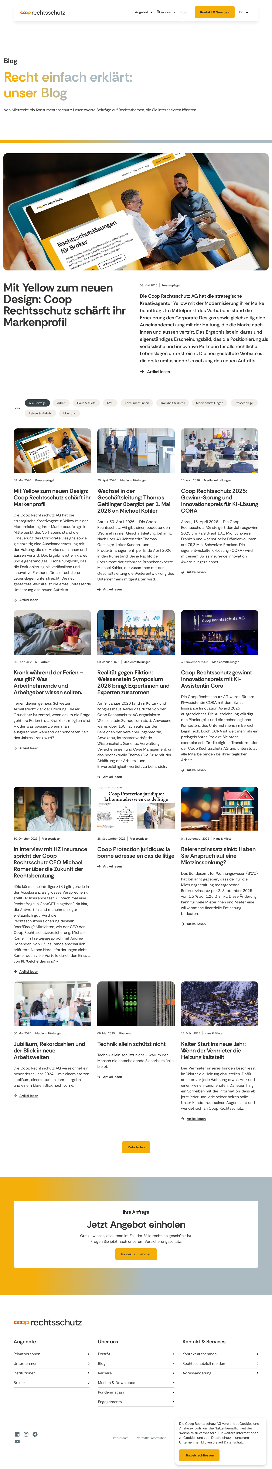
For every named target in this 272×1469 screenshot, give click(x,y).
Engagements (110, 1401)
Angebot (144, 12)
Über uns (166, 12)
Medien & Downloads (116, 1382)
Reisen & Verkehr (40, 413)
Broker (19, 1382)
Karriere (105, 1373)
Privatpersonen (27, 1354)
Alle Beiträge (37, 403)
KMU (110, 403)
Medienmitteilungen (209, 403)
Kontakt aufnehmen (200, 1354)
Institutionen (24, 1373)
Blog (183, 12)
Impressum (121, 1438)
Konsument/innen (137, 403)
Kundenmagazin (111, 1392)
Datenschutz (234, 1442)
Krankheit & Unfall (172, 403)
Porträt (104, 1354)
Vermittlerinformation (151, 1438)
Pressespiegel (244, 403)
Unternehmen (25, 1363)
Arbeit (61, 403)
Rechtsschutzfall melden (204, 1363)
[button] (244, 12)
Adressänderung (197, 1373)
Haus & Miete (86, 403)
